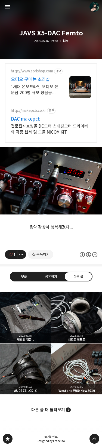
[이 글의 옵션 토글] (21, 254)
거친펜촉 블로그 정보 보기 (94, 6)
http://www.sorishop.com (32, 71)
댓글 (24, 276)
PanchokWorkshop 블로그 (7, 438)
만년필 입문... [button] (25, 317)
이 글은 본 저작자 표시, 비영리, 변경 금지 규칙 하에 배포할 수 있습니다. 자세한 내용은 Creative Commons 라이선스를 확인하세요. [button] (88, 254)
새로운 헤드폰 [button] (76, 317)
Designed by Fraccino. (51, 441)
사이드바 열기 (7, 6)
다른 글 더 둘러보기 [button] (48, 409)
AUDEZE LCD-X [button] (25, 368)
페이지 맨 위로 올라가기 (94, 438)
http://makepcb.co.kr (28, 110)
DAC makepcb (26, 119)
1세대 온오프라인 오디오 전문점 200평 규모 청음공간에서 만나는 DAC (34, 90)
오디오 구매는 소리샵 (30, 79)
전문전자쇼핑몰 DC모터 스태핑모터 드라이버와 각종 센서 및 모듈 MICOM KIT (49, 129)
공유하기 (51, 276)
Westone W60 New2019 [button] (76, 368)
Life (65, 40)
